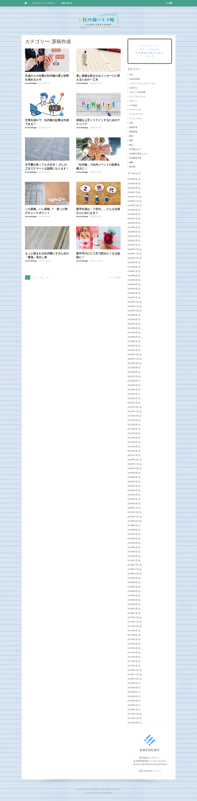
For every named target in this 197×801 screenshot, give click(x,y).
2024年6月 (132, 275)
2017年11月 (133, 621)
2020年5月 (132, 490)
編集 (131, 162)
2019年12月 (133, 512)
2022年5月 (132, 385)
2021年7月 (132, 428)
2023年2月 (132, 345)
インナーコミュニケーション (142, 83)
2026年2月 (132, 187)
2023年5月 (132, 332)
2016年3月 (132, 705)
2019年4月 (132, 547)
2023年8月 (132, 319)
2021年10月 (133, 415)
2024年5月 (132, 279)
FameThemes (106, 793)
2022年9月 (132, 367)
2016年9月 (132, 683)
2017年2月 (132, 661)
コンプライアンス (137, 96)
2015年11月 (133, 718)
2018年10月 (133, 573)
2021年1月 (132, 455)
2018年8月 (132, 582)
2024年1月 (132, 297)
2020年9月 (132, 472)
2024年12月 (133, 249)
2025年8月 (132, 214)
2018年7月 (132, 586)
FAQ (131, 74)
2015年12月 (133, 713)
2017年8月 (132, 634)
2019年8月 (132, 529)
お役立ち (133, 87)
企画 (131, 122)
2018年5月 (132, 595)
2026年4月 (132, 179)
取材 (131, 136)
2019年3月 (132, 551)
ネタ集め (133, 105)
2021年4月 (132, 442)
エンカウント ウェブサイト (44, 3)
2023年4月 (132, 336)
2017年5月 (132, 648)
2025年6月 (132, 222)
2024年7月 (132, 271)
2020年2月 (132, 503)
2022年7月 (132, 376)
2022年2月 (132, 398)
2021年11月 (133, 411)
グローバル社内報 (137, 92)
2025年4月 (132, 231)
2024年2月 (132, 293)
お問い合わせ (66, 3)
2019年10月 (133, 521)
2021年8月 (132, 424)
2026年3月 (132, 183)
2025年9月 (132, 209)
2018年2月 (132, 608)
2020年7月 (132, 481)
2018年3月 (132, 604)
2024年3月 (132, 288)
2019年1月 (132, 560)
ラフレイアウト (136, 114)
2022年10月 (133, 363)
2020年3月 (132, 499)
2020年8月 (132, 477)
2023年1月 (132, 350)
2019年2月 (132, 556)
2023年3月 (132, 341)
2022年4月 (132, 389)
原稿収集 (133, 131)
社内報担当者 (135, 157)
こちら (156, 770)
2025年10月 (133, 205)
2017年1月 (132, 665)
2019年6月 (132, 538)
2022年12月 (133, 354)
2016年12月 (133, 670)
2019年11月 (133, 516)
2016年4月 (132, 700)
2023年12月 (133, 301)
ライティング (135, 109)
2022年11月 (133, 358)
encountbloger (31, 83)
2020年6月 (132, 485)
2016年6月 (132, 691)
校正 (131, 144)
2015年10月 (133, 722)
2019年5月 (132, 542)
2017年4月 (132, 652)
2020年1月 (132, 507)
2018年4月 (132, 599)
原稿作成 (133, 127)
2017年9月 (132, 630)
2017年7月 (132, 639)
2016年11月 (133, 674)
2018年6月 (132, 591)
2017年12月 (133, 617)
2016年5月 (132, 696)
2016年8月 (132, 687)
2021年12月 (133, 407)
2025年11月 (133, 201)
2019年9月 (132, 525)
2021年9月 (132, 420)
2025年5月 (132, 227)
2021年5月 (132, 437)
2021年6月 (132, 433)
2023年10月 (133, 310)
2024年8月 (132, 266)
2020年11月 (133, 464)
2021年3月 (132, 446)
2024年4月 (132, 284)
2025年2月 (132, 240)
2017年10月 (133, 626)
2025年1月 (132, 244)
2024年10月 (133, 258)
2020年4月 (132, 494)
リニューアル (135, 118)
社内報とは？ (135, 149)
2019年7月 (132, 534)
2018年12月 (133, 564)
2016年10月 (133, 678)
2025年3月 (132, 236)
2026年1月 (132, 192)
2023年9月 (132, 315)
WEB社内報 (134, 79)
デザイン (133, 100)
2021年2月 (132, 450)
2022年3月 (132, 393)
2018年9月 (132, 578)
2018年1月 (132, 613)
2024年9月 (132, 262)
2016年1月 (132, 709)
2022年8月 (132, 372)
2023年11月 (133, 306)
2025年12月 (133, 196)
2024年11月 (133, 253)
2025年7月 (132, 218)
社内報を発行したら (138, 153)
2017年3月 (132, 656)
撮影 (131, 140)
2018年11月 (133, 569)
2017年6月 (132, 643)
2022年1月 (132, 402)
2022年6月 (132, 380)
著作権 (132, 166)
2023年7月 (132, 323)
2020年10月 (133, 468)
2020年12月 (133, 459)
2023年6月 (132, 328)
